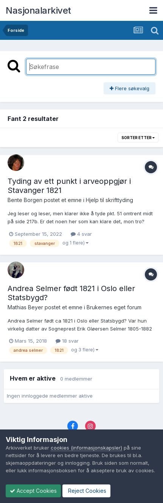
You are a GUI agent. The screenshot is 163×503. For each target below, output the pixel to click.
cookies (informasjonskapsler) (86, 448)
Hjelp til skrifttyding (109, 200)
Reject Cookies (86, 490)
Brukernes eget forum (114, 307)
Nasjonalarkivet (38, 10)
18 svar (67, 341)
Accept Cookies (33, 490)
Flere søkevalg (129, 88)
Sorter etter (138, 137)
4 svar (81, 234)
